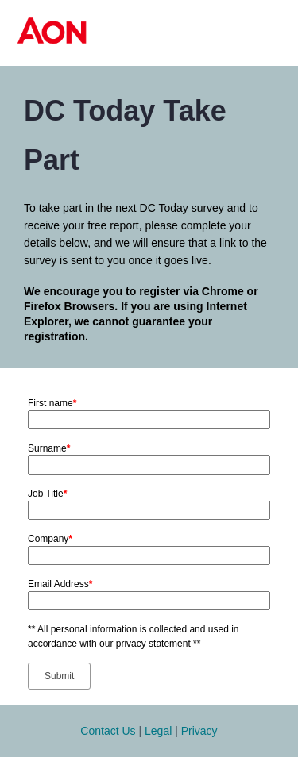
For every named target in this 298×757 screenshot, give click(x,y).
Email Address (60, 584)
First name (52, 403)
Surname (49, 448)
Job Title (47, 493)
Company (50, 538)
